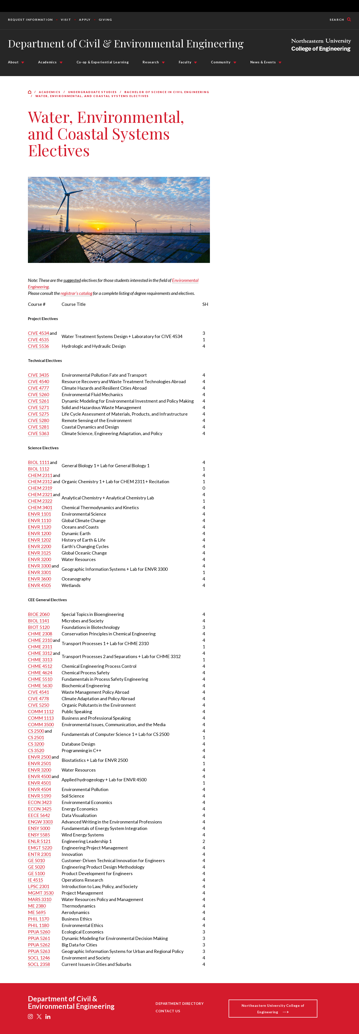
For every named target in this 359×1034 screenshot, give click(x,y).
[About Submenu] (22, 62)
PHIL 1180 (38, 925)
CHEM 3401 (40, 507)
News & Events (263, 62)
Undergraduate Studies (92, 92)
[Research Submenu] (163, 62)
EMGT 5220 (40, 847)
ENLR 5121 (39, 841)
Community (220, 62)
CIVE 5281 (38, 427)
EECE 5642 (39, 815)
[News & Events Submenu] (279, 62)
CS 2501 (36, 737)
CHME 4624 (40, 672)
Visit (66, 19)
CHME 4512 (40, 666)
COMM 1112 (41, 711)
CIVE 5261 (38, 401)
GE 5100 (36, 873)
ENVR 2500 (40, 757)
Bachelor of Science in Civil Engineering (166, 92)
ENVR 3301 (39, 572)
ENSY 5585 (39, 834)
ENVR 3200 (39, 559)
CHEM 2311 (40, 475)
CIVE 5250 (38, 705)
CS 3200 (36, 744)
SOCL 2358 (39, 964)
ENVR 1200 (39, 533)
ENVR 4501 (39, 783)
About (13, 62)
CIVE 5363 (38, 433)
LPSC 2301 (38, 886)
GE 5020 (36, 867)
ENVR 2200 (39, 546)
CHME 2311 (40, 646)
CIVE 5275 (38, 414)
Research (151, 62)
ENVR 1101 (39, 514)
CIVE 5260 (38, 394)
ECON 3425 (39, 808)
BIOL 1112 (38, 468)
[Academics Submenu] (61, 62)
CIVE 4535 (38, 339)
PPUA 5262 (39, 944)
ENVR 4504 (39, 789)
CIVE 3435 (38, 375)
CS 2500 (36, 731)
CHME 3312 (40, 653)
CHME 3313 (40, 659)
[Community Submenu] (234, 62)
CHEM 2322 (40, 501)
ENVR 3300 (40, 566)
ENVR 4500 (40, 776)
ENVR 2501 (39, 763)
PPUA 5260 (39, 931)
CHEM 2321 (40, 494)
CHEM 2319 (40, 488)
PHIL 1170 (38, 918)
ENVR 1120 (39, 527)
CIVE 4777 (38, 388)
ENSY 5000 (39, 828)
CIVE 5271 (38, 407)
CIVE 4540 (38, 381)
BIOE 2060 (38, 614)
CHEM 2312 (40, 481)
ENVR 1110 (39, 520)
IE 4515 (35, 880)
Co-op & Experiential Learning (103, 62)
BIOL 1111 (39, 462)
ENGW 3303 (40, 821)
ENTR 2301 (39, 854)
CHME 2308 (40, 633)
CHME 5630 (40, 685)
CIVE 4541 (38, 692)
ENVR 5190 (39, 796)
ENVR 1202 (39, 540)
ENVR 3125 (39, 553)
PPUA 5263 (39, 951)
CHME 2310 (40, 640)
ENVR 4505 (39, 585)
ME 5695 (37, 912)
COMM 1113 (41, 718)
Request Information (30, 19)
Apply (84, 19)
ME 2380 (37, 906)
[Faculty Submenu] (195, 62)
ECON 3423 (39, 802)
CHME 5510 (40, 679)
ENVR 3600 (39, 578)
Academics (47, 62)
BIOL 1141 (38, 620)
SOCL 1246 (39, 957)
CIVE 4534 (39, 333)
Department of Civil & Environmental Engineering (126, 43)
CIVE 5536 (38, 346)
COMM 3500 (41, 724)
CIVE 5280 (38, 420)
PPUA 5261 (39, 938)
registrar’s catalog (76, 293)
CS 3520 (36, 750)
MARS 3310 (39, 899)
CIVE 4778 (38, 698)
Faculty (185, 62)
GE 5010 (36, 860)
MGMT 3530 (40, 893)
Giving (105, 19)
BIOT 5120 (38, 627)
